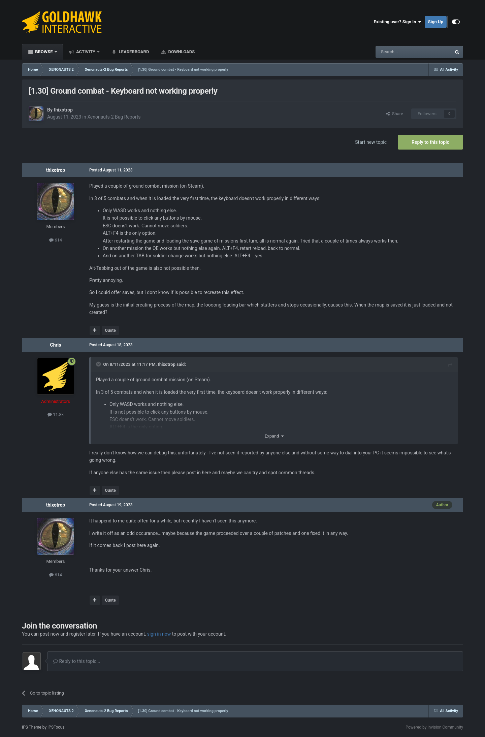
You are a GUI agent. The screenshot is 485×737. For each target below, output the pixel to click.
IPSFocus (55, 727)
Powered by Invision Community (434, 727)
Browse (44, 51)
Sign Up (435, 21)
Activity (86, 51)
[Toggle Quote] (99, 364)
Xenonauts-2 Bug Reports (113, 117)
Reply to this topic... (76, 661)
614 (55, 240)
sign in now (159, 634)
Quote (110, 330)
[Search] (397, 52)
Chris (55, 345)
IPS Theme (31, 727)
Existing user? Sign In (397, 22)
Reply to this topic (430, 142)
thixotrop (63, 110)
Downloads (181, 51)
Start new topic (371, 142)
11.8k (55, 414)
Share (394, 113)
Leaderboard (133, 51)
